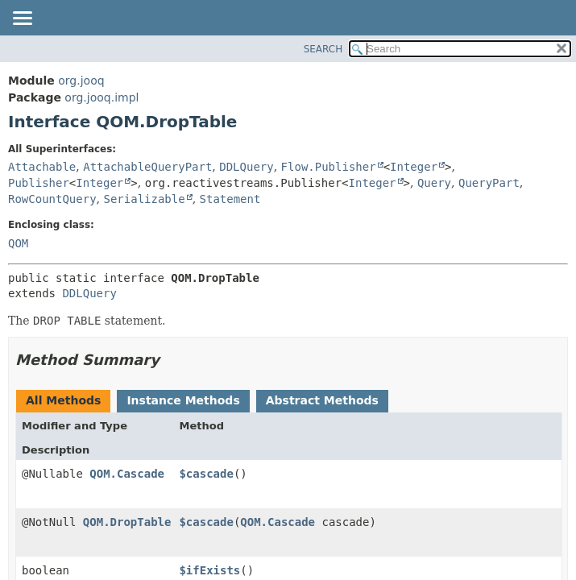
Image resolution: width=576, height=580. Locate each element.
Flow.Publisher (328, 166)
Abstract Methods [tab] (322, 400)
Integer (413, 166)
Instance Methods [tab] (182, 400)
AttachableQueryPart (147, 166)
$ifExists (209, 570)
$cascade (206, 473)
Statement (230, 199)
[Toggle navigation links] (21, 19)
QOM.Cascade (126, 473)
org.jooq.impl (101, 97)
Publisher (38, 182)
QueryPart (489, 182)
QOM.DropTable (127, 522)
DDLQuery (246, 166)
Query (434, 182)
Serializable (143, 199)
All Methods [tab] (63, 400)
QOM (18, 243)
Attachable (42, 166)
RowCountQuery (52, 199)
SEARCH (323, 49)
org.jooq (81, 80)
